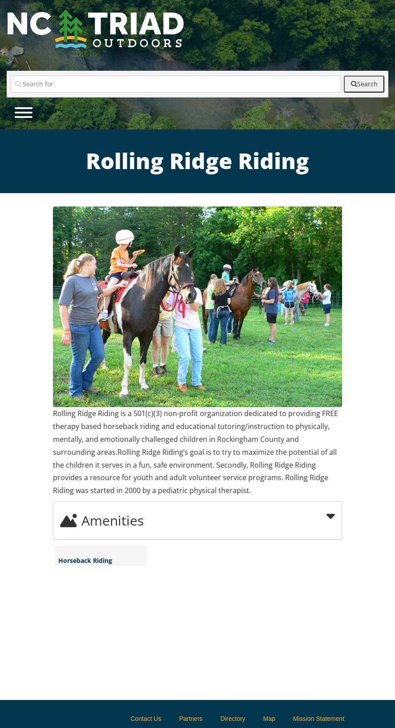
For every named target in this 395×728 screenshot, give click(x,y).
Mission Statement (318, 718)
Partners (191, 718)
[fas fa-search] (364, 84)
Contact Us (145, 718)
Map (269, 718)
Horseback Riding (85, 560)
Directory (233, 718)
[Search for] (176, 84)
